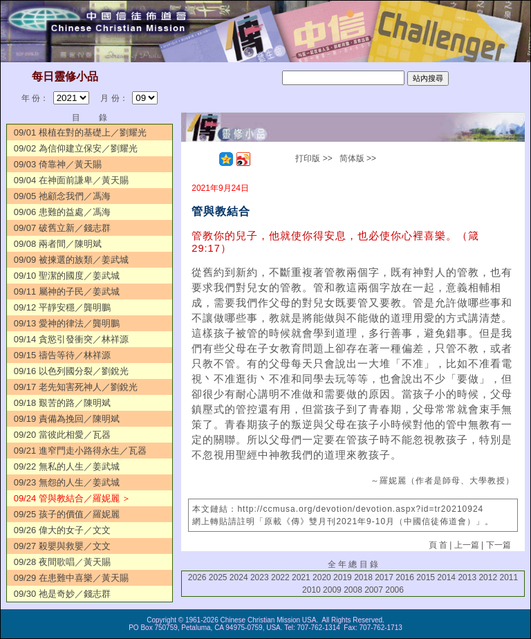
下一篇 (498, 545)
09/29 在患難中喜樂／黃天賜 (71, 578)
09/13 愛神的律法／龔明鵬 (67, 323)
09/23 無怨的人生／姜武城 (67, 482)
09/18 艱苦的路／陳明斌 (62, 403)
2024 (239, 577)
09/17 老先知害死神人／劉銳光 (76, 387)
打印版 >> (313, 158)
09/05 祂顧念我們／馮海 (62, 196)
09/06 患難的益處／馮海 (62, 212)
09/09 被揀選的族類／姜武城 (71, 259)
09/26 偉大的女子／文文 (62, 530)
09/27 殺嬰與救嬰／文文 (62, 546)
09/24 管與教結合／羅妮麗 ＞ (72, 498)
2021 (301, 577)
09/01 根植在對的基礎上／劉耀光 (80, 132)
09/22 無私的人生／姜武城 (67, 466)
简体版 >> (357, 158)
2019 (342, 577)
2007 (373, 590)
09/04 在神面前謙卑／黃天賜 (71, 180)
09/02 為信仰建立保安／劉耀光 (76, 148)
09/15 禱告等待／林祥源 (62, 355)
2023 (259, 577)
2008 (353, 590)
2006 (394, 590)
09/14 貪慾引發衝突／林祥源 (71, 339)
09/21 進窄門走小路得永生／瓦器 (80, 450)
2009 (332, 590)
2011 (508, 577)
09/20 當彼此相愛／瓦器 (62, 434)
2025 (218, 577)
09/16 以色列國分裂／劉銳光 (71, 371)
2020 (322, 577)
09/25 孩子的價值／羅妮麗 (67, 514)
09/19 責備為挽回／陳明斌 (67, 419)
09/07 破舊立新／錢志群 (62, 228)
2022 (280, 577)
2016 (404, 577)
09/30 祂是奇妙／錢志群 (62, 594)
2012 (487, 577)
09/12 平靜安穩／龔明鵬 (62, 307)
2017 (384, 577)
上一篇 (466, 545)
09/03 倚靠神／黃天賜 (58, 164)
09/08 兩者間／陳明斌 (58, 244)
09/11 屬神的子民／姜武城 (67, 291)
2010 (311, 590)
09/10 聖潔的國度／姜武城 (67, 275)
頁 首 (438, 545)
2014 (446, 577)
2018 (363, 577)
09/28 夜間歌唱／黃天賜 (62, 562)
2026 (197, 577)
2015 (425, 577)
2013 (467, 577)
